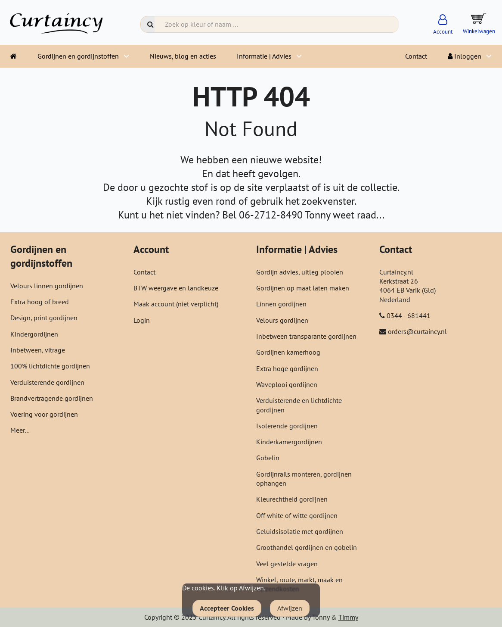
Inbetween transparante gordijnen (306, 336)
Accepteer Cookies (227, 608)
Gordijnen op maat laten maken (302, 288)
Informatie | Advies (264, 56)
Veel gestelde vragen (287, 563)
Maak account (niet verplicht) (175, 303)
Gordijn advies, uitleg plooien (299, 272)
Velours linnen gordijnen (46, 285)
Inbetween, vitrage (37, 350)
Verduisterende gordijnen (47, 382)
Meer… (20, 430)
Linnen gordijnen (281, 303)
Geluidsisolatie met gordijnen (299, 531)
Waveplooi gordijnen (286, 384)
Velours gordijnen (282, 320)
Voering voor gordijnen (44, 414)
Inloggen (464, 56)
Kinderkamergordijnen (289, 441)
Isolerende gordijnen (287, 425)
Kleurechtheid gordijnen (292, 499)
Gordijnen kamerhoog (288, 352)
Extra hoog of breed (39, 301)
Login (141, 320)
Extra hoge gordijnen (287, 368)
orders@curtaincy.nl (417, 331)
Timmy (348, 617)
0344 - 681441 (409, 315)
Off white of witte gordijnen (297, 515)
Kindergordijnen (34, 334)
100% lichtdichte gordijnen (50, 366)
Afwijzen (289, 608)
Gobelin (267, 457)
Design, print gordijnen (43, 317)
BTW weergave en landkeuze (175, 288)
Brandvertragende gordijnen (51, 398)
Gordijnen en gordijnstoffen (78, 56)
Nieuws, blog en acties (183, 56)
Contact (416, 56)
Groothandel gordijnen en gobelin (306, 547)
